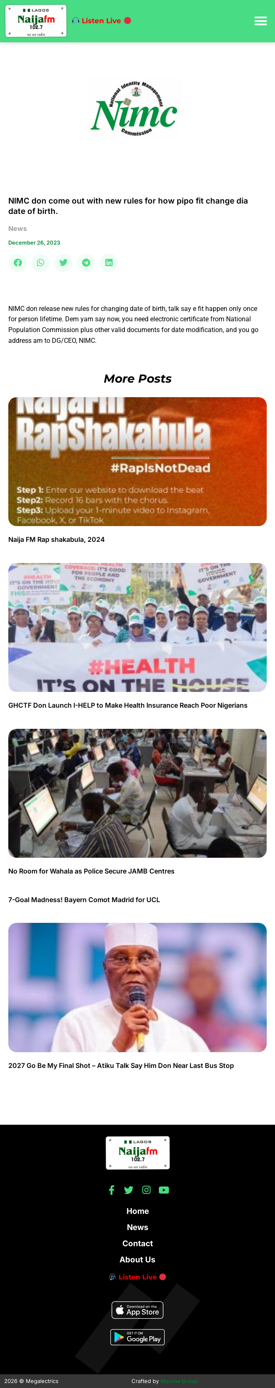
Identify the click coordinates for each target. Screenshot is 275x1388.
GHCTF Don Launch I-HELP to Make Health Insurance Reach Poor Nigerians (128, 705)
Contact (137, 1243)
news (17, 228)
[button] (260, 21)
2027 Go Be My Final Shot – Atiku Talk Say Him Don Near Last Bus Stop (121, 1065)
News (137, 1227)
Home (138, 1211)
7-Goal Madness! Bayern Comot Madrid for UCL (84, 899)
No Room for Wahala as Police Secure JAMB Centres (91, 871)
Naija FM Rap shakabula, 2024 (57, 539)
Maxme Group (179, 1381)
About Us (137, 1259)
